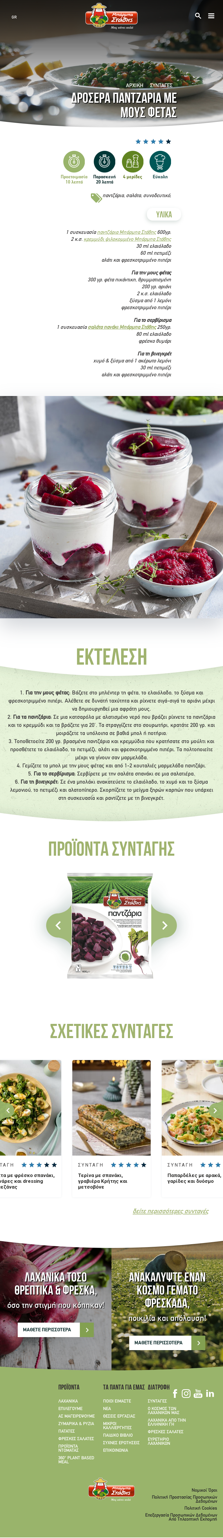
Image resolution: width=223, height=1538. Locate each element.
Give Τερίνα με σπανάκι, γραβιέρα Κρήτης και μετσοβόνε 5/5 (143, 1164)
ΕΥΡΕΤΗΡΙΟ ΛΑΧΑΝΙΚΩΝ (159, 1442)
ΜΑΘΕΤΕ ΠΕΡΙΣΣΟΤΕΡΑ (47, 1330)
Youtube (197, 1393)
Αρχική (134, 85)
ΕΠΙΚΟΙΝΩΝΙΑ (115, 1451)
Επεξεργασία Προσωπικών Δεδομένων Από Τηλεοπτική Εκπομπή (181, 1518)
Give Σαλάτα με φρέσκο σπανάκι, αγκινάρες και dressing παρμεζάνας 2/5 (31, 1164)
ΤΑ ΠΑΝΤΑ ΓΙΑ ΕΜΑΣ (122, 1388)
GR (14, 17)
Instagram (185, 1393)
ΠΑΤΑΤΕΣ (66, 1432)
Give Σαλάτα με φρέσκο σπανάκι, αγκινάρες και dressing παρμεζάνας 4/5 (46, 1164)
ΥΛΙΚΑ (164, 215)
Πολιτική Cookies (200, 1509)
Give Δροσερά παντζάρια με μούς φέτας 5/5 (168, 141)
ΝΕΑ (107, 1409)
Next (216, 1110)
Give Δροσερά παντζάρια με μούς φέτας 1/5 (138, 141)
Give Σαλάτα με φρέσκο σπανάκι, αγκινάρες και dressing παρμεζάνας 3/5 (39, 1164)
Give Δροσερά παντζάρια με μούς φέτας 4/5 (160, 141)
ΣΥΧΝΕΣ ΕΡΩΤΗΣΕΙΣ (121, 1443)
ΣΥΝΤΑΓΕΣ (161, 85)
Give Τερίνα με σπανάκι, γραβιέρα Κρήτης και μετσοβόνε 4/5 (136, 1164)
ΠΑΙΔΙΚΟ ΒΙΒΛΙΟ (118, 1436)
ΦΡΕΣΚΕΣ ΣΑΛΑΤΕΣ (76, 1439)
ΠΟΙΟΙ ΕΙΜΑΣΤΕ (117, 1402)
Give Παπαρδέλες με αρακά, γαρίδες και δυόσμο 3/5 (218, 1164)
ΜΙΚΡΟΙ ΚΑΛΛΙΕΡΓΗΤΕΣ (117, 1426)
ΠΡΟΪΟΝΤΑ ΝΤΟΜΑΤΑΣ (68, 1449)
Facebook (175, 1393)
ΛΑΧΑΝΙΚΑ (68, 1402)
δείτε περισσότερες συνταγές (170, 1212)
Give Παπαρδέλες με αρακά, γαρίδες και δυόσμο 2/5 (210, 1164)
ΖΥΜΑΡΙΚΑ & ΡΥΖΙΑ (76, 1424)
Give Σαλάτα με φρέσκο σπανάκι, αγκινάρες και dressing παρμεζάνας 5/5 (54, 1164)
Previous (7, 1110)
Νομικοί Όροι (204, 1491)
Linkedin (209, 1393)
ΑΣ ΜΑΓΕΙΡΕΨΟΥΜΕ (76, 1417)
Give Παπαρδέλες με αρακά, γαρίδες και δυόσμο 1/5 (203, 1164)
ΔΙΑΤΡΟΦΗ (159, 1388)
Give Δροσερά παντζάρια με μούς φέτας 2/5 (145, 141)
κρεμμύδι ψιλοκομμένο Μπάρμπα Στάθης (127, 239)
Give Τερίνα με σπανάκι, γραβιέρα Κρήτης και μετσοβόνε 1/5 (113, 1164)
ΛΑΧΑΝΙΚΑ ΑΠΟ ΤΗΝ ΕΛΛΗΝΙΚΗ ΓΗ (167, 1423)
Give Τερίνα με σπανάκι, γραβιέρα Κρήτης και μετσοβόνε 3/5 (128, 1164)
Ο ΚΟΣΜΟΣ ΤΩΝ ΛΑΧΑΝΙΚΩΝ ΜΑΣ (163, 1411)
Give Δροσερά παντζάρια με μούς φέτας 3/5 (153, 141)
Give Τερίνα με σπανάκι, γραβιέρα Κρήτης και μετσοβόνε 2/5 (121, 1164)
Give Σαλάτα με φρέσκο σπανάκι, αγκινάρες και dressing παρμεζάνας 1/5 (24, 1164)
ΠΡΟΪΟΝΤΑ (69, 1388)
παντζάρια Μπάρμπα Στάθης (126, 232)
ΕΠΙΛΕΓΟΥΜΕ (70, 1409)
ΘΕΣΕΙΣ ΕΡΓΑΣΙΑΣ (119, 1417)
